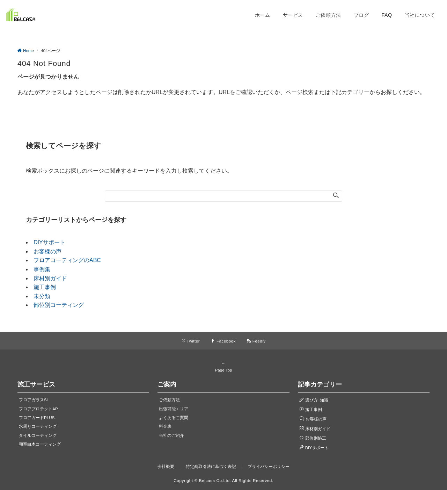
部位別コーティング (59, 305)
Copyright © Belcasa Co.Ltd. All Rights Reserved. (223, 480)
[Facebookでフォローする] (223, 341)
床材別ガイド (50, 278)
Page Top (223, 367)
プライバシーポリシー (269, 466)
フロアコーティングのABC (67, 260)
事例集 (42, 269)
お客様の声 (47, 251)
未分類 (42, 296)
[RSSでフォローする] (256, 341)
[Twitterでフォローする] (191, 341)
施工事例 (45, 287)
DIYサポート (49, 242)
